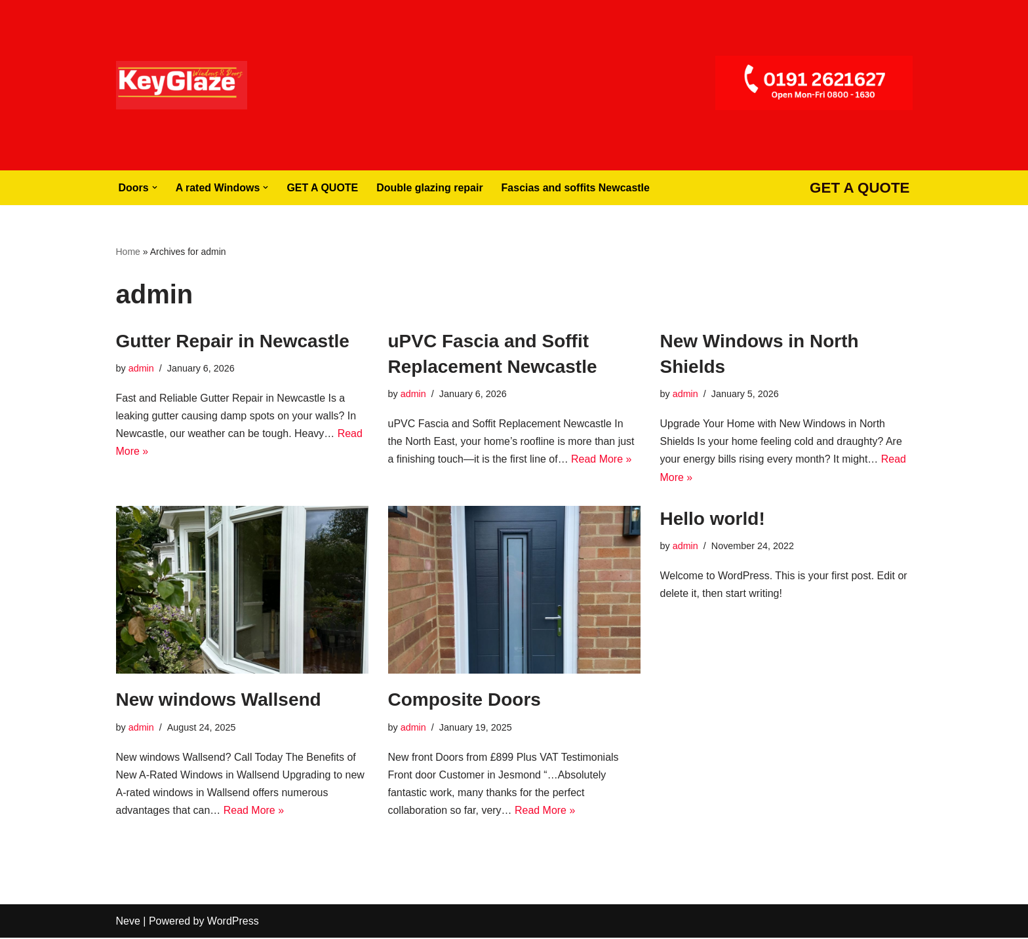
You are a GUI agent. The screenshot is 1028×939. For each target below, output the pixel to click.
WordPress (233, 922)
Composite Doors (464, 700)
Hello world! (712, 518)
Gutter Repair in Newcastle (232, 341)
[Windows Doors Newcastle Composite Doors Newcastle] (181, 85)
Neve (128, 922)
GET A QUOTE (323, 187)
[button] (154, 187)
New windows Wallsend (218, 700)
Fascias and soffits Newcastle (576, 187)
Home (128, 251)
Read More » (602, 459)
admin (141, 368)
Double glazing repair (430, 187)
